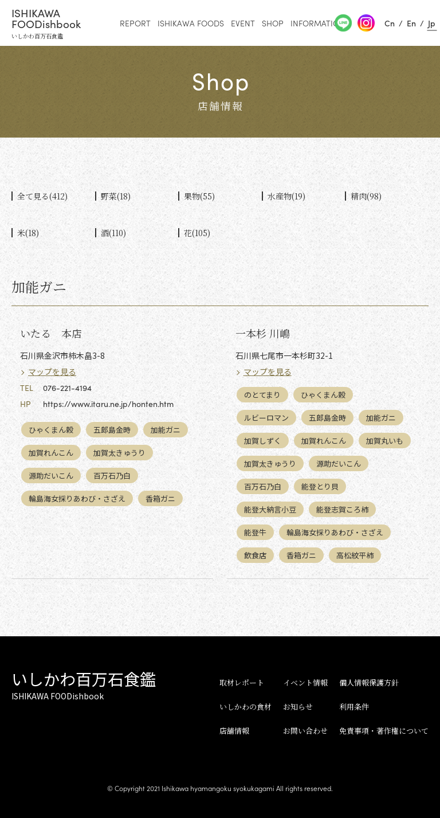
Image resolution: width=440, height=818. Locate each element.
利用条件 (354, 706)
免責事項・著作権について (384, 730)
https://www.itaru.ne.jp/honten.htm (108, 403)
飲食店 (255, 555)
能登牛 (255, 532)
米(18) (28, 232)
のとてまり (262, 394)
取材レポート (241, 682)
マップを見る (52, 371)
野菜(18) (116, 196)
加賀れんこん (51, 452)
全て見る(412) (42, 196)
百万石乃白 (112, 475)
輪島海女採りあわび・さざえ (77, 498)
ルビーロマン (266, 417)
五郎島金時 (112, 429)
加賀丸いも (384, 440)
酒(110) (113, 232)
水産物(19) (286, 196)
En (411, 23)
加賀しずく (262, 440)
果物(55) (199, 196)
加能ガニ (165, 429)
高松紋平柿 (355, 555)
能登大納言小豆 (270, 509)
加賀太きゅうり (119, 452)
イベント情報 (305, 682)
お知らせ (298, 706)
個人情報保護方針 (369, 682)
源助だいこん (51, 475)
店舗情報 (234, 730)
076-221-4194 (67, 387)
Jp (431, 23)
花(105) (197, 232)
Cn (389, 23)
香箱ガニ (160, 498)
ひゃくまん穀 (51, 429)
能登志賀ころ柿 (342, 509)
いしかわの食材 (245, 706)
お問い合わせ (305, 730)
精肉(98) (366, 196)
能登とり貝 (320, 486)
